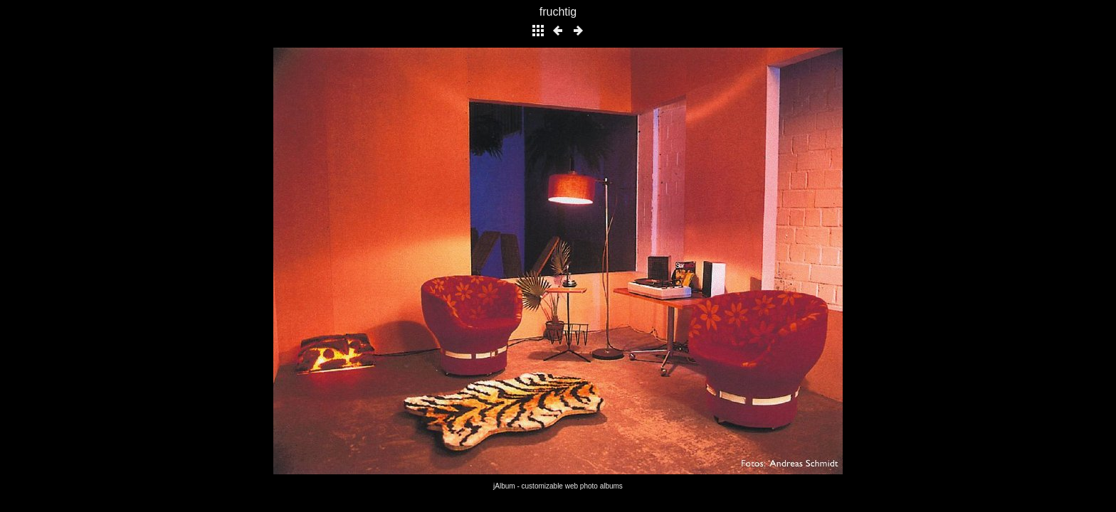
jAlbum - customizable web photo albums (558, 486)
